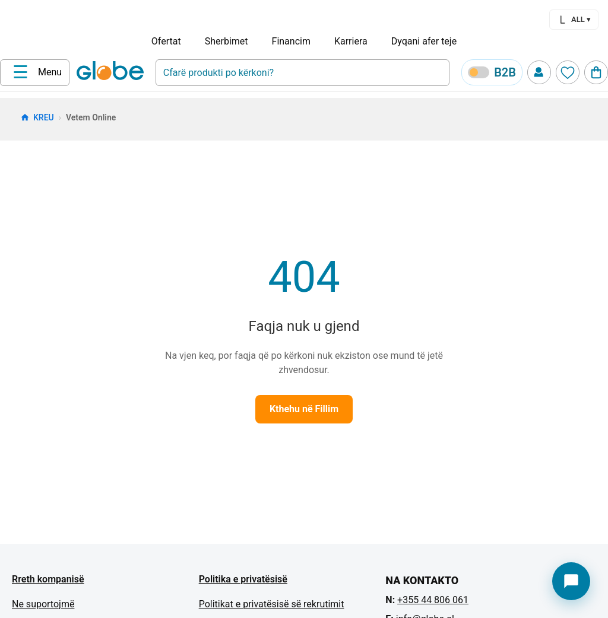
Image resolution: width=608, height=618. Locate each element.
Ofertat (166, 41)
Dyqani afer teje (424, 41)
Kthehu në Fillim (304, 409)
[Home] (112, 71)
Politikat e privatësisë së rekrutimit (271, 604)
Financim (291, 41)
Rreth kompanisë (48, 579)
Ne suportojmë (43, 604)
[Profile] (539, 72)
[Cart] (596, 72)
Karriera (351, 41)
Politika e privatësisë (243, 579)
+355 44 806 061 (432, 600)
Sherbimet (226, 41)
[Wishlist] (568, 72)
